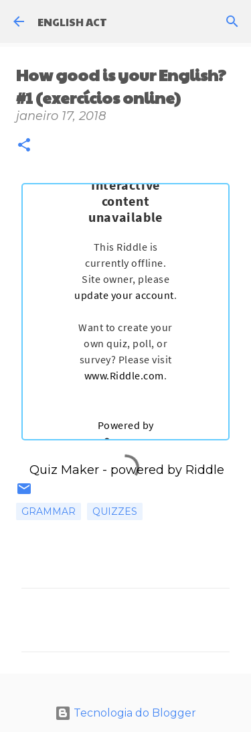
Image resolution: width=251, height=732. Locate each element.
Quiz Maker (64, 470)
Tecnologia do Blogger (125, 713)
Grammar (48, 511)
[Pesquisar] (232, 21)
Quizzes (114, 511)
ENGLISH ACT (72, 21)
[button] (24, 146)
